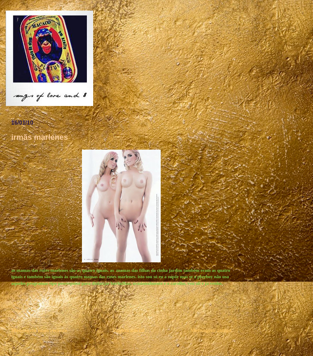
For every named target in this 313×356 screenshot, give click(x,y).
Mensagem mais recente (39, 330)
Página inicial (129, 330)
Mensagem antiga (210, 330)
